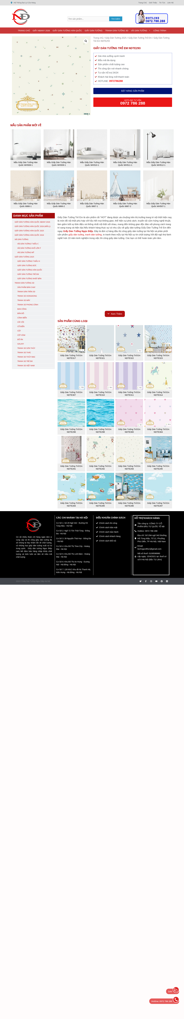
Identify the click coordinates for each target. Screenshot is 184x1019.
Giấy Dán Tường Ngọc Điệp (78, 231)
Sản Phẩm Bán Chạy (26, 287)
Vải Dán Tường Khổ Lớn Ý (29, 248)
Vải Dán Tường (141, 30)
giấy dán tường (76, 234)
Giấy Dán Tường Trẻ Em (140, 37)
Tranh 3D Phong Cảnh (27, 304)
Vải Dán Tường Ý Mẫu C (28, 243)
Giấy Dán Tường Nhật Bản (29, 278)
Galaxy (20, 344)
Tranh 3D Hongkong (27, 296)
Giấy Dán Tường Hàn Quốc (67, 30)
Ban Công (21, 309)
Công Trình (159, 30)
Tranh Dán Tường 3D (116, 30)
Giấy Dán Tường (93, 30)
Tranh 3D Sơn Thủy (26, 348)
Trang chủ (98, 37)
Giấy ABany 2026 (41, 30)
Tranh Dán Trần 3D (26, 291)
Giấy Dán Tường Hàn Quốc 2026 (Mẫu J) (32, 226)
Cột (19, 330)
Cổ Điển (21, 326)
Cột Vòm (21, 335)
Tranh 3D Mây (23, 300)
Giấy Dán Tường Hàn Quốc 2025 (29, 230)
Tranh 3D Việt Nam (26, 365)
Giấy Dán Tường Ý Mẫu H (28, 261)
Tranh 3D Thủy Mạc (26, 357)
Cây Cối (20, 322)
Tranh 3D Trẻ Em (25, 361)
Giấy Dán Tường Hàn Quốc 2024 (29, 235)
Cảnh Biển (22, 317)
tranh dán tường (93, 234)
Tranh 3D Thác (24, 352)
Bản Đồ (20, 313)
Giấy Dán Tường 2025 (115, 37)
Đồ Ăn (20, 339)
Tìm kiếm (115, 18)
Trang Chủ (24, 30)
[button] (85, 41)
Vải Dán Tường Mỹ (25, 252)
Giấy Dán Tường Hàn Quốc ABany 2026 (32, 222)
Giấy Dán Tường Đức (27, 265)
